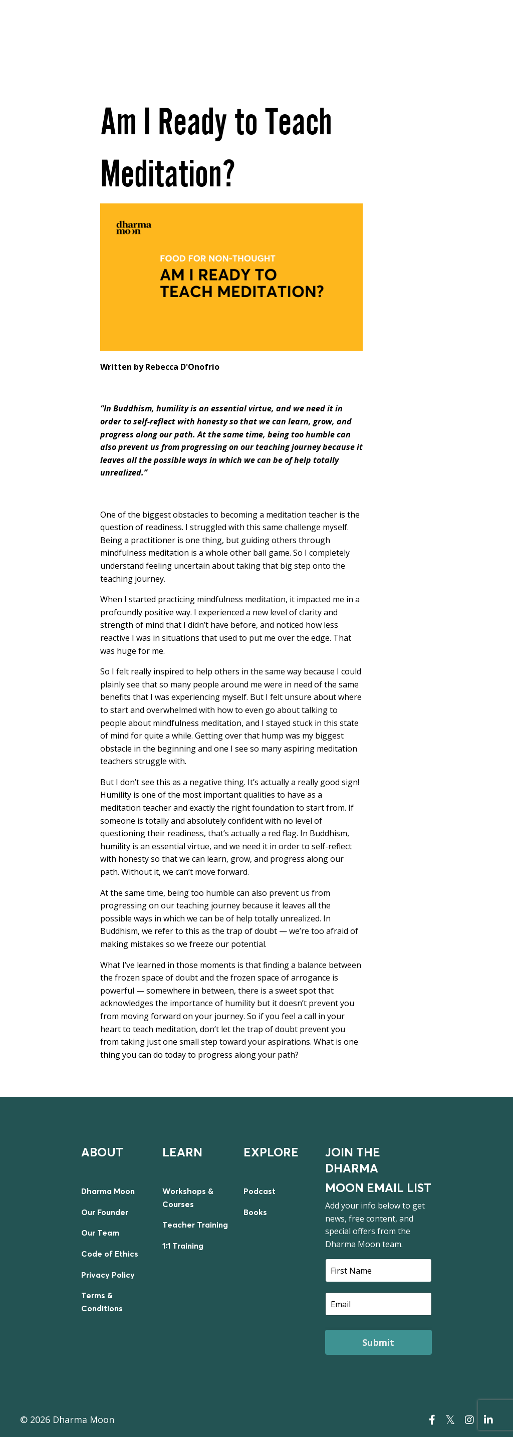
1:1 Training (182, 1246)
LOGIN (476, 26)
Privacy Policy (108, 1275)
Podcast (259, 1191)
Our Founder (104, 1212)
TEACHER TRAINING (418, 26)
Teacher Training (195, 1225)
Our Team (100, 1233)
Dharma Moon (108, 1191)
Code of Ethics (109, 1254)
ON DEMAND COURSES (332, 26)
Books (255, 1212)
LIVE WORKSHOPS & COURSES (232, 26)
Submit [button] (378, 1342)
